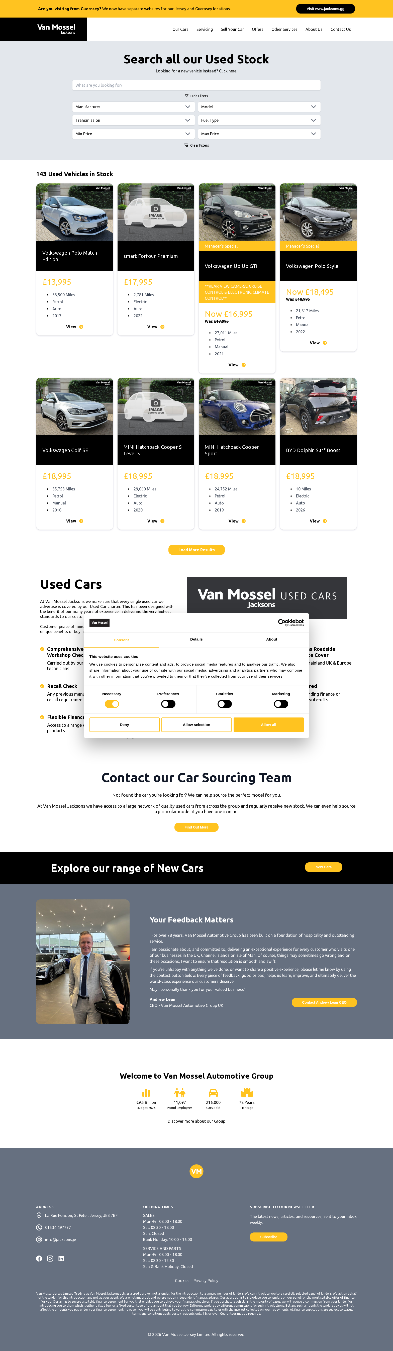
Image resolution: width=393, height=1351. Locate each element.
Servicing (205, 29)
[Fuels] (259, 120)
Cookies (182, 1280)
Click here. (228, 71)
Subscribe (268, 1237)
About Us (314, 29)
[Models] (259, 106)
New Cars (324, 867)
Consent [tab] (121, 640)
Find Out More (197, 827)
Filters (196, 96)
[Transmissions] (133, 120)
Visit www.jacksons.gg (325, 9)
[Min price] (133, 134)
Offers (257, 29)
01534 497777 (58, 1227)
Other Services (284, 29)
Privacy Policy (205, 1280)
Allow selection (196, 724)
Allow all (268, 724)
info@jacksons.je (60, 1239)
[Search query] (196, 85)
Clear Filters (196, 145)
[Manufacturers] (133, 106)
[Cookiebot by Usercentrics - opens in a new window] (282, 623)
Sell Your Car (232, 29)
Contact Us (341, 29)
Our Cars (180, 29)
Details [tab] (196, 639)
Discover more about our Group (196, 1121)
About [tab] (271, 639)
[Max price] (259, 134)
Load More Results (196, 550)
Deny (124, 724)
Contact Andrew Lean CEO (324, 1002)
